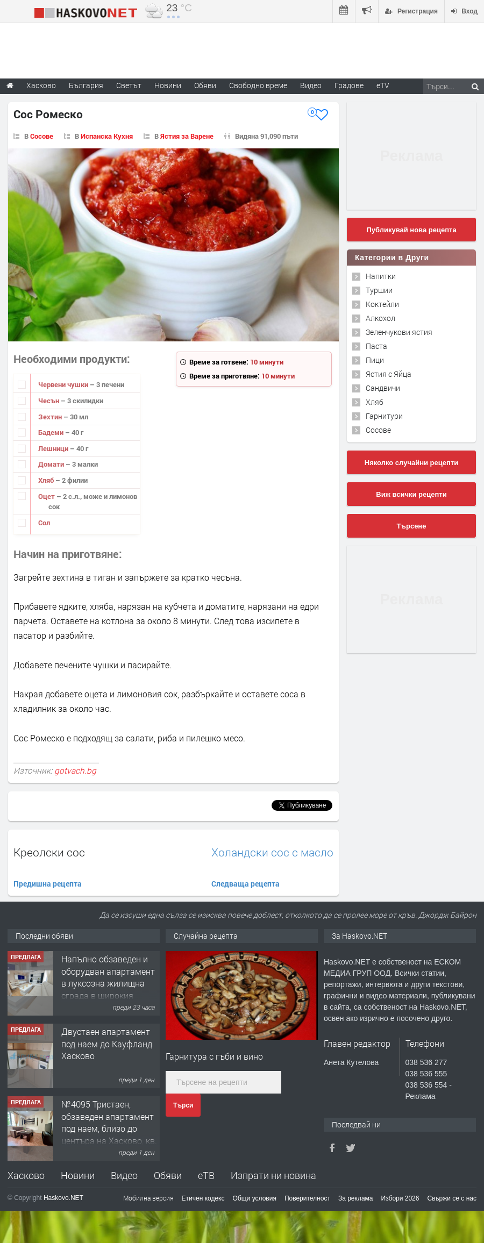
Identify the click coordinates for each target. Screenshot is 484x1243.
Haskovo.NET (63, 1198)
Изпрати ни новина (273, 1175)
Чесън (49, 400)
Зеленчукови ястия (399, 332)
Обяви (168, 1175)
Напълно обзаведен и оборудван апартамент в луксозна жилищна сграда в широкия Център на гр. (108, 983)
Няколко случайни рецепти (411, 463)
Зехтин (50, 417)
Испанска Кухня (107, 136)
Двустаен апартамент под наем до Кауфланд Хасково (106, 1043)
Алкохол (380, 318)
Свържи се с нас (451, 1198)
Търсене (411, 526)
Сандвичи (383, 388)
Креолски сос (49, 852)
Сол (44, 522)
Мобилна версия (148, 1198)
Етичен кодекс (203, 1198)
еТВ (206, 1175)
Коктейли (382, 304)
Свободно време (258, 85)
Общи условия (254, 1198)
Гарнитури (384, 416)
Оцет (47, 496)
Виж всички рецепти (411, 494)
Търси (183, 1105)
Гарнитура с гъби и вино (214, 1056)
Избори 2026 (400, 1198)
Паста (376, 346)
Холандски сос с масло (272, 852)
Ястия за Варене (186, 136)
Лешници (54, 448)
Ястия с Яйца (388, 374)
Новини (167, 85)
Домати (52, 464)
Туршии (379, 290)
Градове (349, 85)
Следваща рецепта (245, 883)
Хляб (46, 480)
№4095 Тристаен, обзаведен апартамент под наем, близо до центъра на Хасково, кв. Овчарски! (109, 1128)
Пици (375, 360)
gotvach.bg (75, 770)
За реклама (355, 1198)
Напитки (381, 276)
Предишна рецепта (47, 883)
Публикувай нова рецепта (411, 230)
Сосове (41, 136)
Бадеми (51, 432)
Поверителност (307, 1198)
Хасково (26, 1175)
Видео (124, 1175)
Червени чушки (64, 384)
